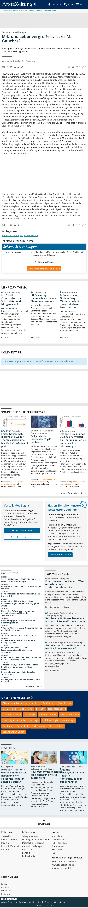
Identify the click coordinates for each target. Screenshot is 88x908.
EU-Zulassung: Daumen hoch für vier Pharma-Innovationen (43, 299)
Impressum (27, 850)
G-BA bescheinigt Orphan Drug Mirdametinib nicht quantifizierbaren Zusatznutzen (71, 302)
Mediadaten (57, 837)
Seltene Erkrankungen (12, 236)
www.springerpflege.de (63, 865)
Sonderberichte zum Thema (22, 413)
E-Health (40, 709)
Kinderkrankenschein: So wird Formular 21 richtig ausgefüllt (19, 642)
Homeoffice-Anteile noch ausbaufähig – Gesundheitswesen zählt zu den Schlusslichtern (18, 614)
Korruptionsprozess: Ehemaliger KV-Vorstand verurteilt (21, 588)
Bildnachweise (29, 857)
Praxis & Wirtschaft (10, 847)
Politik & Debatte (9, 840)
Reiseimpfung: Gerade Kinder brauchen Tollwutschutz (18, 674)
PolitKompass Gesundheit (15, 727)
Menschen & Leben (69, 715)
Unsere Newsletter (15, 698)
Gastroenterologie (12, 715)
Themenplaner (59, 840)
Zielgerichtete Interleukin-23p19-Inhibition (41, 440)
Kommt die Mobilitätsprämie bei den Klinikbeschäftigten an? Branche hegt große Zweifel (20, 604)
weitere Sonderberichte (73, 494)
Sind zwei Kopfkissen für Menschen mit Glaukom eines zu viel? (65, 648)
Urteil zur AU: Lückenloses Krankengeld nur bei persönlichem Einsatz (21, 630)
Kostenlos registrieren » (21, 538)
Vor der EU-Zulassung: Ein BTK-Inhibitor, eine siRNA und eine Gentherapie (21, 581)
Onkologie (34, 721)
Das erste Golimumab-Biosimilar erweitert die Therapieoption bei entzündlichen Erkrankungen (73, 441)
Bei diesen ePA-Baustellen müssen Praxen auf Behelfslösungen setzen (65, 621)
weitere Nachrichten (34, 687)
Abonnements (58, 847)
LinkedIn (5, 884)
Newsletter (57, 850)
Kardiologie (30, 715)
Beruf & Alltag (64, 704)
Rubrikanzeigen (59, 843)
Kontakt (26, 853)
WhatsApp (6, 891)
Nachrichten (9, 574)
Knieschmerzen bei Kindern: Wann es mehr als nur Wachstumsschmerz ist (21, 659)
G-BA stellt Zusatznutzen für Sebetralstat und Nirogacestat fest (11, 300)
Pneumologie (68, 721)
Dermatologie (9, 709)
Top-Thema (48, 704)
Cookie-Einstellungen (32, 847)
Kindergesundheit (48, 715)
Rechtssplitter (38, 727)
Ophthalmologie (50, 721)
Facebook (5, 888)
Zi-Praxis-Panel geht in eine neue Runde (18, 636)
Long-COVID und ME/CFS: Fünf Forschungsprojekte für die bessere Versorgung (16, 650)
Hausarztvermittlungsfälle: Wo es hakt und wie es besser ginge (46, 775)
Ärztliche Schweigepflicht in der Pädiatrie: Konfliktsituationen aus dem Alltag (19, 666)
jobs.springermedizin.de (63, 869)
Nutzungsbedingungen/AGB (35, 840)
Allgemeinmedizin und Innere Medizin (21, 704)
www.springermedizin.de (64, 862)
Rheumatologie (56, 727)
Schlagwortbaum (30, 837)
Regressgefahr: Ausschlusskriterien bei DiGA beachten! (20, 681)
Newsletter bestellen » (60, 555)
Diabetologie (26, 709)
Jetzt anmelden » (22, 531)
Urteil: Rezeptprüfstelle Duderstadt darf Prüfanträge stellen (18, 622)
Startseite (6, 837)
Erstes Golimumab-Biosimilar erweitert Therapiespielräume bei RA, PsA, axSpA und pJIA (14, 441)
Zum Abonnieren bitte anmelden (44, 269)
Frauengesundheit (57, 709)
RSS (53, 853)
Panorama (6, 850)
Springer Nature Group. (55, 903)
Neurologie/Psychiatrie (14, 721)
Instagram (6, 894)
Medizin (5, 843)
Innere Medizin (31, 236)
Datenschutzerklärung (33, 843)
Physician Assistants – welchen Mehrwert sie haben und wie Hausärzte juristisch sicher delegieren (14, 776)
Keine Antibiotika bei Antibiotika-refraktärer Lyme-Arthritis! (20, 595)
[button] (79, 5)
